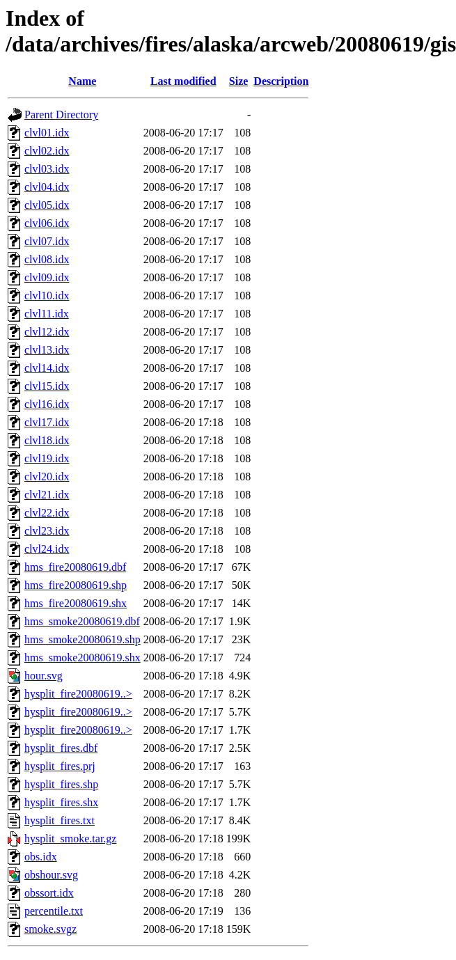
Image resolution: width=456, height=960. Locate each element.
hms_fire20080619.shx (75, 603)
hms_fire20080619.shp (75, 585)
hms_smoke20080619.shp (82, 639)
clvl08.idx (46, 259)
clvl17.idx (46, 422)
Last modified (183, 81)
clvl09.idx (46, 277)
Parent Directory (61, 114)
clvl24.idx (46, 549)
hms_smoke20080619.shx (82, 657)
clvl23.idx (46, 531)
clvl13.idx (46, 350)
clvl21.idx (46, 495)
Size (239, 81)
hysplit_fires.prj (59, 766)
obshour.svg (51, 875)
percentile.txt (53, 911)
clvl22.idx (46, 513)
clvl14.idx (46, 368)
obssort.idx (49, 893)
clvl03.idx (46, 169)
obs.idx (40, 857)
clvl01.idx (46, 133)
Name (82, 81)
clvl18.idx (46, 440)
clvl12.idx (46, 332)
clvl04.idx (46, 187)
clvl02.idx (46, 151)
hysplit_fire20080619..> (78, 694)
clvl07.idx (46, 241)
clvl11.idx (46, 314)
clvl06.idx (46, 223)
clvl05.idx (46, 205)
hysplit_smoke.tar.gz (70, 838)
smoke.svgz (50, 929)
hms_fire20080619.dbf (75, 567)
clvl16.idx (46, 404)
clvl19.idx (46, 458)
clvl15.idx (46, 386)
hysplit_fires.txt (59, 820)
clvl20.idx (46, 476)
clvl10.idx (46, 295)
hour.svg (43, 676)
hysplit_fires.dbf (60, 748)
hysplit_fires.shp (61, 784)
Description (280, 81)
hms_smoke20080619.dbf (82, 621)
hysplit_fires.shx (61, 802)
